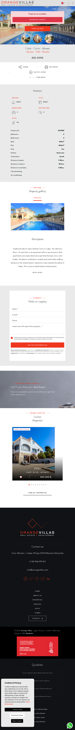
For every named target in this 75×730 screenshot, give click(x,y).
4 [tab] (35, 484)
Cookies (48, 631)
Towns (37, 613)
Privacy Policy (59, 337)
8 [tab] (43, 484)
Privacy (41, 631)
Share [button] (23, 67)
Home (37, 591)
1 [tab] (29, 484)
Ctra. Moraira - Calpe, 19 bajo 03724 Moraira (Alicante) (37, 553)
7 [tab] (41, 484)
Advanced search (38, 19)
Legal (35, 631)
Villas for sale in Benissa (37, 721)
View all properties (37, 493)
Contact (37, 618)
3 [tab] (33, 484)
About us (37, 595)
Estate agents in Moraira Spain (37, 709)
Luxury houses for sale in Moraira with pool (37, 689)
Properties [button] (37, 600)
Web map (56, 631)
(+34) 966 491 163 (37, 562)
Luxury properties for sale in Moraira (37, 681)
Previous (14, 216)
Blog (37, 608)
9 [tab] (45, 484)
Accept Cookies (17, 709)
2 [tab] (31, 484)
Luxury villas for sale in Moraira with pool (37, 696)
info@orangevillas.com (37, 570)
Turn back (37, 77)
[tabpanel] (37, 454)
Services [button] (37, 604)
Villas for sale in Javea (37, 717)
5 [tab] (37, 484)
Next (61, 216)
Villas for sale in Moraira (37, 713)
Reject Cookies (17, 721)
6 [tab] (39, 484)
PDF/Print (51, 67)
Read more (37, 272)
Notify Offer (37, 72)
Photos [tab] (37, 198)
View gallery (38, 28)
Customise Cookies (17, 715)
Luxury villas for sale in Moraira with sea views (37, 673)
